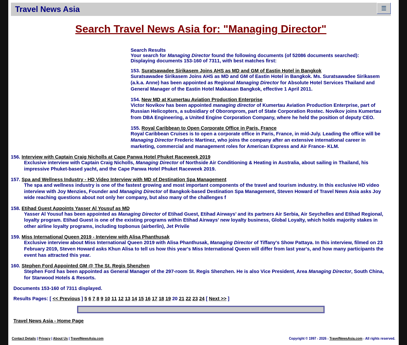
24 (201, 298)
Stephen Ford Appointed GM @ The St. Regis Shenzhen (86, 265)
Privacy (45, 338)
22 (188, 298)
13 (127, 298)
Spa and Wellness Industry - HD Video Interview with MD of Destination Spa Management (124, 179)
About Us (60, 338)
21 (181, 298)
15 (141, 298)
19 (168, 298)
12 (121, 298)
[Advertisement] (71, 93)
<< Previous (66, 298)
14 (134, 298)
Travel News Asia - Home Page (49, 320)
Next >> (218, 298)
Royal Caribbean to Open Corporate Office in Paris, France (209, 128)
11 (114, 298)
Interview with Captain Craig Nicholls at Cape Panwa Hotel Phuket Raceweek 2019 (116, 157)
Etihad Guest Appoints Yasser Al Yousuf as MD (75, 208)
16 (147, 298)
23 (195, 298)
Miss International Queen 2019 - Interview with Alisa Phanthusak (96, 237)
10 (107, 298)
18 (161, 298)
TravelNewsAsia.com (87, 338)
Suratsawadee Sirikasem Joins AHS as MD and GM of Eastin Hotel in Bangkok (231, 70)
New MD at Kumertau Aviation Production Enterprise (201, 99)
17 (154, 298)
